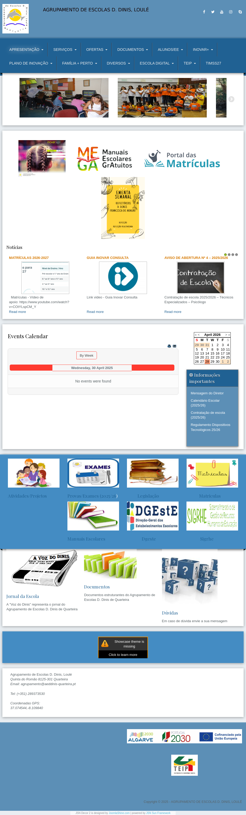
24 (223, 357)
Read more (17, 312)
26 (197, 362)
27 (202, 362)
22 (212, 357)
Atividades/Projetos (27, 496)
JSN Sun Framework (158, 813)
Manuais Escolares (86, 539)
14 (207, 353)
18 (228, 353)
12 (197, 353)
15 (212, 353)
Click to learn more (123, 655)
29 (212, 362)
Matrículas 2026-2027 (29, 258)
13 (202, 353)
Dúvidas (170, 613)
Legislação (143, 496)
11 (228, 349)
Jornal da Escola (22, 596)
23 (217, 357)
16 (217, 353)
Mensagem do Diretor (207, 393)
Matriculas (203, 496)
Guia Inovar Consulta (108, 258)
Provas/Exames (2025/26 (91, 496)
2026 (217, 335)
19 (197, 357)
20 (202, 357)
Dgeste (141, 539)
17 (223, 353)
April (208, 335)
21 (207, 357)
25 (228, 357)
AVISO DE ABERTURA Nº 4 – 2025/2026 (196, 258)
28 (207, 362)
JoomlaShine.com (119, 813)
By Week (87, 355)
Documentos (97, 587)
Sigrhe (200, 539)
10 (223, 349)
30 (217, 362)
